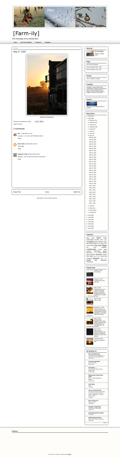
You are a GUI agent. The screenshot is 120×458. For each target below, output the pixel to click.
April (91, 206)
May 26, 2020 (92, 148)
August (91, 129)
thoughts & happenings (94, 406)
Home (47, 192)
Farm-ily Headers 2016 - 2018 (93, 67)
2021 (89, 116)
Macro (105, 251)
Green (89, 385)
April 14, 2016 (97, 298)
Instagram (48, 42)
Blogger (69, 454)
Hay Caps (91, 247)
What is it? (104, 258)
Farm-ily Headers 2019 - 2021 (93, 69)
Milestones (89, 252)
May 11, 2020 (92, 181)
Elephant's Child (22, 154)
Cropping (90, 242)
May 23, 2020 (92, 155)
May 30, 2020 (92, 139)
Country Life (98, 239)
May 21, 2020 (92, 159)
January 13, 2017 (98, 279)
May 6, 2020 (92, 192)
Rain (87, 254)
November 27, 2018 (99, 307)
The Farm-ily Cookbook (92, 64)
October (92, 124)
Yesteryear (89, 262)
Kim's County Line (93, 400)
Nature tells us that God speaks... (96, 419)
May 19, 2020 (92, 163)
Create (105, 239)
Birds (99, 238)
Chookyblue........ (92, 367)
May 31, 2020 (92, 137)
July (91, 131)
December (92, 120)
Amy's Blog (91, 384)
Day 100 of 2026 (92, 362)
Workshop (104, 260)
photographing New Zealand (96, 413)
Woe (95, 260)
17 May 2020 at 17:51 (26, 133)
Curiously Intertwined (94, 361)
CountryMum (100, 51)
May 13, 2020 (92, 177)
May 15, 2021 (97, 287)
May (91, 135)
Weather (96, 258)
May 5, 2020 (92, 194)
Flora (95, 243)
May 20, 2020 (92, 161)
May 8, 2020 (92, 187)
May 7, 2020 (92, 190)
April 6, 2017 (97, 329)
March (91, 208)
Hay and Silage (100, 245)
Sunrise (99, 255)
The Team (89, 256)
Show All (105, 422)
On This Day (95, 252)
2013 (89, 228)
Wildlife (88, 260)
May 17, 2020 (92, 168)
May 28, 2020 (92, 144)
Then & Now (97, 256)
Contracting (89, 239)
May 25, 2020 (92, 150)
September (92, 127)
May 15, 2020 (92, 172)
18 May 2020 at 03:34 (31, 144)
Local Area (102, 249)
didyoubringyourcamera (94, 417)
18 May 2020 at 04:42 (34, 154)
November (92, 122)
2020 (89, 118)
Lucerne (88, 251)
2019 (89, 215)
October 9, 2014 (98, 270)
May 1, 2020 (92, 203)
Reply (19, 138)
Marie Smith (21, 144)
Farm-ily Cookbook (26, 42)
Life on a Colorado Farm (94, 390)
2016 (89, 221)
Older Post (77, 192)
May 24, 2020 (92, 153)
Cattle (105, 238)
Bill (19, 133)
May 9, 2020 (92, 185)
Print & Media (102, 252)
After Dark (90, 238)
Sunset (104, 254)
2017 (89, 219)
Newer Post (17, 192)
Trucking (89, 258)
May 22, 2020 (92, 157)
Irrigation (104, 247)
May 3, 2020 (92, 198)
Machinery (97, 251)
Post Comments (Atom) (50, 198)
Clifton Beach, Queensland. (94, 408)
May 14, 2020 (92, 174)
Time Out (104, 256)
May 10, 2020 (92, 183)
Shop (15, 42)
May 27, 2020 (92, 146)
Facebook (38, 42)
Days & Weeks (98, 242)
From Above (100, 243)
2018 (89, 217)
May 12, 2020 (92, 179)
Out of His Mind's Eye (94, 354)
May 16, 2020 (92, 170)
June (91, 133)
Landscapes (91, 249)
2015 (89, 224)
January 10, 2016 (98, 338)
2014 (89, 226)
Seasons (20, 124)
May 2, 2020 (92, 201)
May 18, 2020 (92, 166)
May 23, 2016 (97, 318)
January (92, 212)
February (92, 210)
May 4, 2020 (92, 196)
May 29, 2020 (92, 142)
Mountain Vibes (92, 402)
